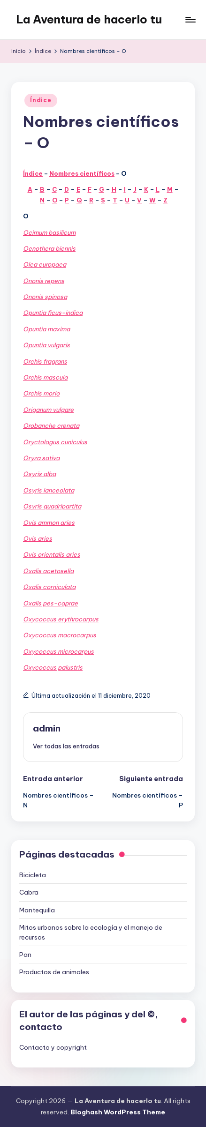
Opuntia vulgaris (46, 345)
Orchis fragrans (45, 361)
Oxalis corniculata (49, 586)
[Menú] (190, 19)
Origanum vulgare (48, 409)
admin (47, 728)
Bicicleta (32, 875)
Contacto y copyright (53, 1047)
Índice (40, 100)
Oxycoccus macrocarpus (59, 635)
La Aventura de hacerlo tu (89, 19)
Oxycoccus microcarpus (58, 651)
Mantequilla (37, 910)
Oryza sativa (41, 458)
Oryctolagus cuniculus (55, 442)
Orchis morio (41, 393)
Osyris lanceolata (48, 490)
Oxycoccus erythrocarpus (61, 619)
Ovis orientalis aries (51, 554)
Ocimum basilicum (49, 232)
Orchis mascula (45, 377)
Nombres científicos (81, 173)
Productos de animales (54, 972)
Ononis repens (43, 280)
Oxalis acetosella (48, 571)
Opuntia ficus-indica (53, 312)
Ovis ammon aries (49, 522)
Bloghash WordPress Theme (117, 1112)
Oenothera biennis (49, 248)
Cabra (28, 892)
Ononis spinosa (45, 296)
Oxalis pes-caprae (50, 603)
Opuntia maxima (46, 329)
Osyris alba (39, 474)
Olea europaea (44, 264)
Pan (25, 954)
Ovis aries (37, 538)
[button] (66, 746)
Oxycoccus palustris (53, 667)
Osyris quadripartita (52, 506)
